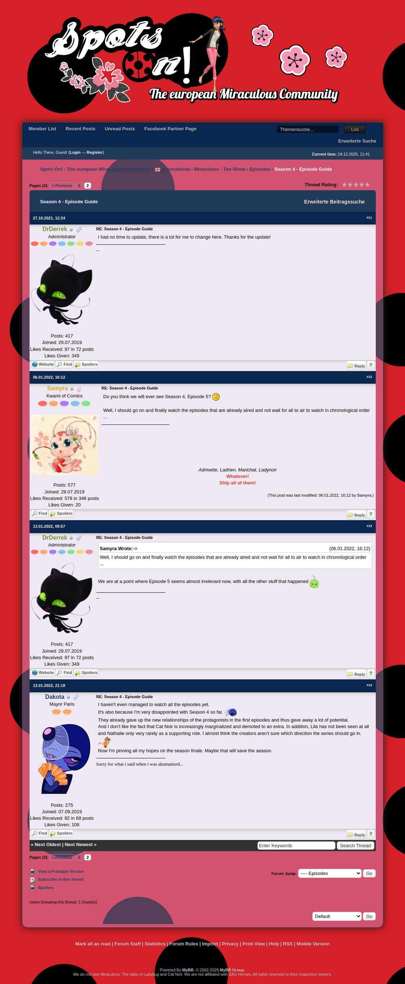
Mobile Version (313, 943)
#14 (369, 685)
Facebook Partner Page (170, 128)
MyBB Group (232, 970)
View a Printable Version (61, 871)
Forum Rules (184, 943)
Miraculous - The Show (220, 169)
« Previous (62, 185)
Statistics (155, 943)
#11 (369, 217)
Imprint (210, 943)
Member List (43, 128)
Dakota (54, 697)
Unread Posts (120, 128)
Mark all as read (93, 943)
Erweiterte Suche (357, 141)
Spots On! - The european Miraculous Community (95, 169)
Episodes (260, 169)
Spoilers (46, 887)
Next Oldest (48, 844)
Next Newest (78, 844)
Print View (253, 943)
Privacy (230, 943)
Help (274, 943)
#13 (369, 526)
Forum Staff (127, 943)
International (172, 169)
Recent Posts (80, 128)
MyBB (187, 970)
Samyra (364, 495)
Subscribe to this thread (61, 879)
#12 (369, 377)
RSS (288, 943)
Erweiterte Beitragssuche (334, 202)
